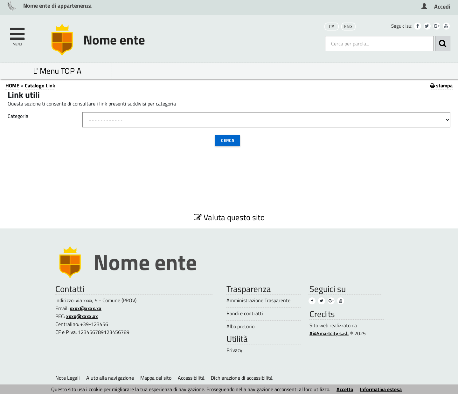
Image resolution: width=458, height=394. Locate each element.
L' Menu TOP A (57, 71)
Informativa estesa (381, 389)
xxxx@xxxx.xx (85, 308)
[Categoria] (266, 119)
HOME (12, 85)
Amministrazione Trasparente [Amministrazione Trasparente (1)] (258, 300)
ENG (348, 26)
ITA (331, 26)
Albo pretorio (240, 326)
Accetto (345, 389)
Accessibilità (191, 378)
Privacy (234, 350)
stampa (441, 85)
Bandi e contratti (244, 313)
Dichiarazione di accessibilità (242, 378)
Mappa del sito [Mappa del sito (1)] (155, 378)
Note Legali (67, 378)
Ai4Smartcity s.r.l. (329, 333)
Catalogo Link (40, 85)
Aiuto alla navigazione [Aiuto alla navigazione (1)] (110, 378)
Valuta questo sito (229, 217)
